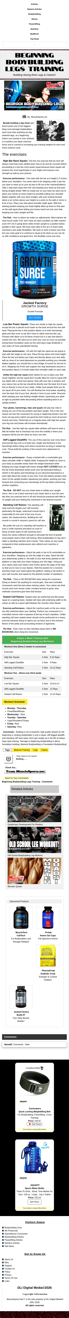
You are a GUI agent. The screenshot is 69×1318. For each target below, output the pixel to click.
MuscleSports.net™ (16, 1299)
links (7, 1281)
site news (9, 1246)
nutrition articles (12, 1243)
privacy (8, 1275)
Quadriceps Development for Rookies (25, 824)
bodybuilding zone (13, 1227)
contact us (10, 1269)
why (7, 1262)
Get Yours (34, 1202)
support (8, 1266)
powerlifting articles (14, 1240)
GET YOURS (35, 318)
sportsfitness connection (16, 1234)
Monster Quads (15, 886)
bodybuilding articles (14, 1237)
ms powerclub (11, 1231)
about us (9, 1259)
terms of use (11, 1278)
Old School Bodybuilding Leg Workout (25, 855)
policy (7, 1272)
